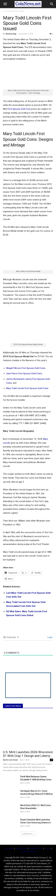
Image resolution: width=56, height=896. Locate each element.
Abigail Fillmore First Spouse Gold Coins (25, 368)
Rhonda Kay (11, 34)
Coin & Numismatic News (13, 11)
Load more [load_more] (28, 833)
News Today (21, 848)
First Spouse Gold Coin (19, 109)
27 (51, 760)
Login (50, 637)
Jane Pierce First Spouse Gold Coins (24, 373)
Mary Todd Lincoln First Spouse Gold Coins (27, 388)
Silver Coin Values (28, 851)
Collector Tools (35, 848)
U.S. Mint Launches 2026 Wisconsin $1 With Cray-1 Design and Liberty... (28, 754)
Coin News (8, 848)
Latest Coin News (13, 706)
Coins (47, 848)
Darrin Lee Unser (10, 760)
